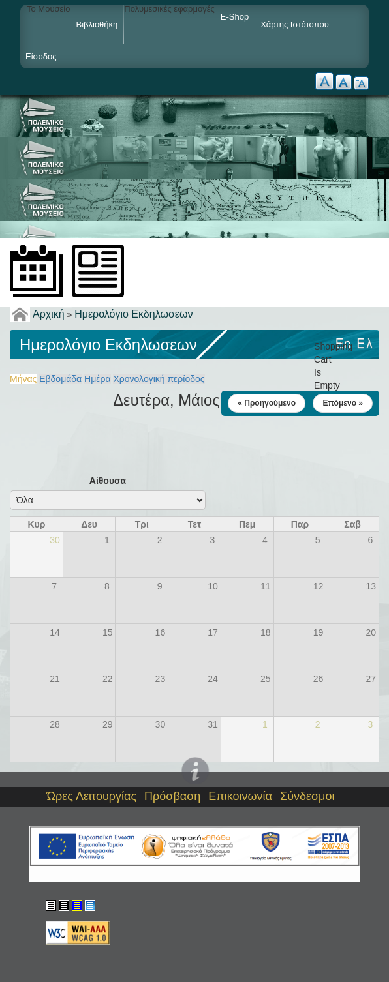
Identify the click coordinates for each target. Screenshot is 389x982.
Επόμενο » (342, 403)
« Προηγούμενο (267, 403)
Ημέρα (97, 379)
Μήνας (23, 379)
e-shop (235, 17)
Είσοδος (41, 56)
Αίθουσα (107, 480)
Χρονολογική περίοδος (158, 379)
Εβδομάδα (60, 379)
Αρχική (49, 314)
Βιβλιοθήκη (96, 24)
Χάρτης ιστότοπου (294, 24)
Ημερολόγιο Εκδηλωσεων (133, 314)
